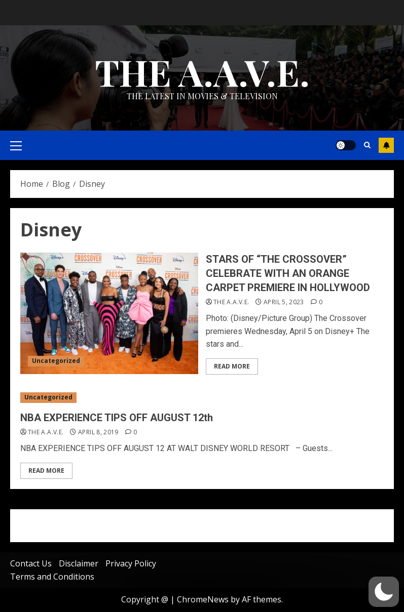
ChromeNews (203, 599)
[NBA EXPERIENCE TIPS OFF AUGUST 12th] (202, 397)
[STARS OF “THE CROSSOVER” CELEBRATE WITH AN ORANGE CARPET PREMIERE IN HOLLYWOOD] (109, 313)
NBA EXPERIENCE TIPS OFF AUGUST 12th (116, 418)
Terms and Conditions (52, 576)
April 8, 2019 (98, 432)
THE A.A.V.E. (202, 71)
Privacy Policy (130, 563)
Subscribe (386, 145)
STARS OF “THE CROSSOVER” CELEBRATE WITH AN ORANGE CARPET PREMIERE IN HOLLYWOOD (288, 273)
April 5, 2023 (284, 302)
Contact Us (31, 563)
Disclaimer (78, 563)
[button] (384, 592)
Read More (232, 366)
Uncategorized (56, 360)
